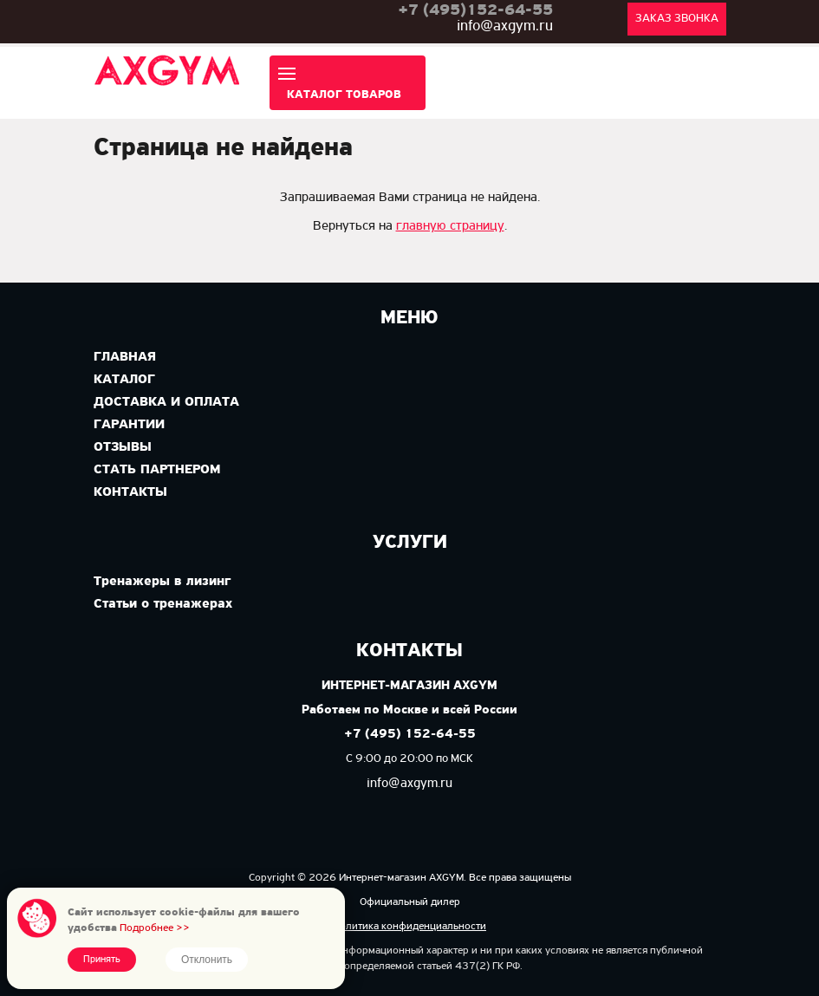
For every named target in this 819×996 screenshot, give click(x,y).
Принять (101, 959)
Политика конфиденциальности (409, 926)
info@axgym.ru (505, 26)
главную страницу (450, 226)
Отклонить (206, 960)
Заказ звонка (676, 18)
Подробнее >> (155, 928)
